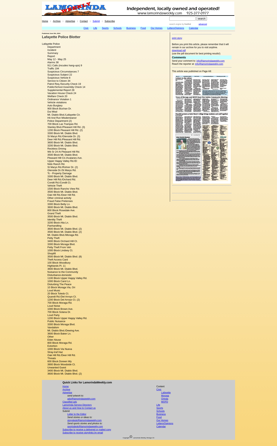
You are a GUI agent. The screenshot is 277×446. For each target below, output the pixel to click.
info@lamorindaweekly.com (210, 61)
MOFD (164, 402)
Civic (85, 28)
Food (143, 28)
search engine (175, 24)
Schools (117, 28)
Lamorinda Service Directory (77, 405)
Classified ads (70, 402)
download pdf (179, 50)
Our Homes (156, 28)
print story (177, 38)
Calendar (193, 28)
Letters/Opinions (175, 28)
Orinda (164, 398)
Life (95, 28)
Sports (105, 28)
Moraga (165, 395)
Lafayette (166, 392)
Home (45, 21)
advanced (203, 24)
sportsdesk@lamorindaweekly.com (85, 426)
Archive (57, 21)
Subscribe (110, 21)
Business (131, 28)
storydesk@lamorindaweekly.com (84, 420)
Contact (84, 21)
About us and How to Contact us (79, 408)
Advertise (70, 21)
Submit (96, 21)
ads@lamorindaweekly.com (81, 398)
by (186, 24)
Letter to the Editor (76, 414)
